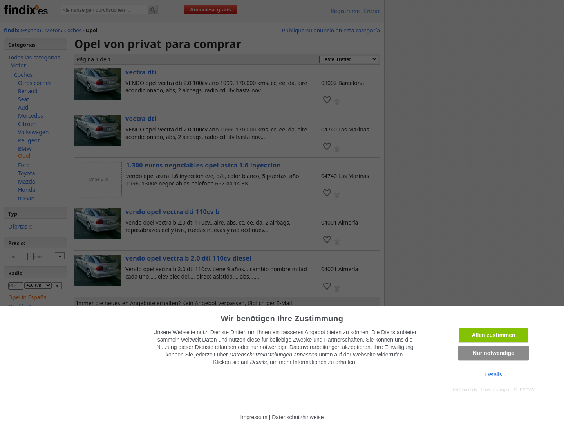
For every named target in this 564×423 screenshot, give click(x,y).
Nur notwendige (493, 353)
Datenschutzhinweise (298, 417)
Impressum (254, 417)
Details (493, 374)
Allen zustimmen (493, 335)
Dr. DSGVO (524, 390)
